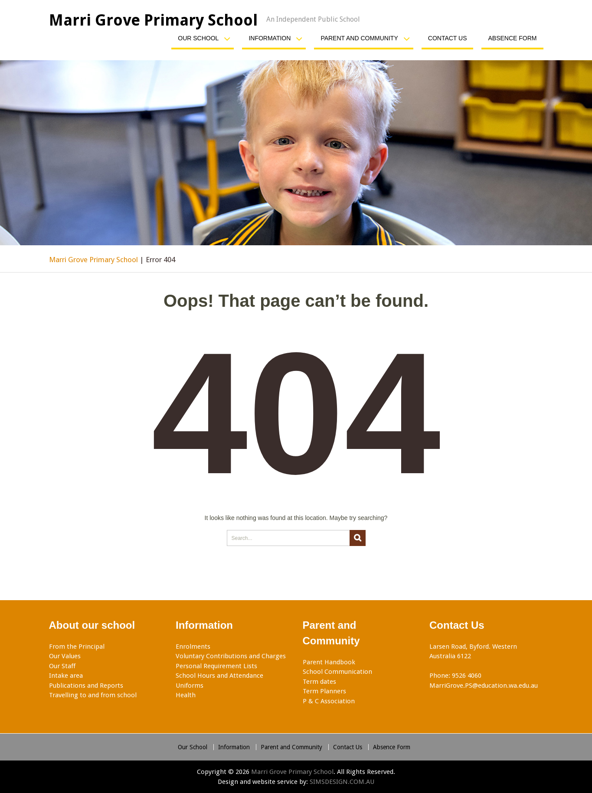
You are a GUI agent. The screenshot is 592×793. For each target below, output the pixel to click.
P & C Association (329, 701)
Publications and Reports (86, 685)
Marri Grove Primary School (153, 20)
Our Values (65, 656)
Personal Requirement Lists (216, 666)
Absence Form (512, 38)
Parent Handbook (329, 662)
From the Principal (77, 646)
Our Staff (62, 666)
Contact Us (447, 38)
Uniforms (189, 685)
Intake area (66, 675)
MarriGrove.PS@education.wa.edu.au (483, 685)
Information (270, 38)
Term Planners (324, 691)
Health (186, 695)
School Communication (337, 672)
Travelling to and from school (93, 695)
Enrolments (193, 646)
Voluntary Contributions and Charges (231, 656)
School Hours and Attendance (219, 675)
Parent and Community (359, 38)
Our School (198, 38)
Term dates (319, 682)
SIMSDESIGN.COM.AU (342, 782)
